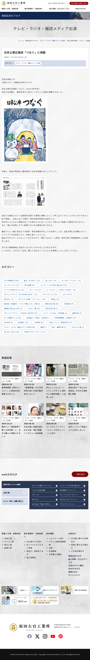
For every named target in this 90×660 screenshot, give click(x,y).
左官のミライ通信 (75, 565)
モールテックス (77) (11, 285)
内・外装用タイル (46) (12, 318)
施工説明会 (31, 557)
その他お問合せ (77, 551)
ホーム (21, 41)
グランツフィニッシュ (67, 504)
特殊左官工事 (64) (52, 304)
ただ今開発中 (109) (11, 280)
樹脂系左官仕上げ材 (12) (13, 308)
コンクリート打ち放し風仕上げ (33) (53, 285)
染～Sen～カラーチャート (68, 499)
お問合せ (72, 533)
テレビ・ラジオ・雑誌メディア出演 (52, 41)
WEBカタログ (74, 568)
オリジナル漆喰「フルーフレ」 (42, 485)
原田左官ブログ (75, 556)
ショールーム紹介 (56, 538)
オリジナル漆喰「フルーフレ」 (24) (32, 299)
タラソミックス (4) (50, 294)
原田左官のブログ (31, 41)
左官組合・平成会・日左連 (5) (37, 318)
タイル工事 (9, 541)
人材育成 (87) (39, 322)
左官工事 (8, 538)
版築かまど (73, 571)
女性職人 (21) (23, 322)
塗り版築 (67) (30, 285)
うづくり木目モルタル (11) (14, 290)
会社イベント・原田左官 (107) (60, 322)
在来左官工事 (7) (51, 308)
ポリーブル (35, 495)
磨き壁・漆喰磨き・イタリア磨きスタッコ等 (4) (22, 304)
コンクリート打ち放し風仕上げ (70, 485)
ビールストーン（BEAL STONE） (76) (61, 290)
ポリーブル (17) (36, 290)
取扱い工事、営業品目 (11, 533)
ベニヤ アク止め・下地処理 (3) (55, 313)
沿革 (51, 548)
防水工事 (8, 544)
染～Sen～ (35, 499)
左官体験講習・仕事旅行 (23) (65, 318)
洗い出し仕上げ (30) (11, 332)
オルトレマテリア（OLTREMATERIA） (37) (21, 294)
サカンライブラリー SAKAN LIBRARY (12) (21, 313)
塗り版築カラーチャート (68, 490)
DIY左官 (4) (8, 322)
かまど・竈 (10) (34, 308)
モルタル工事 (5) (77, 327)
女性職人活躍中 (55, 554)
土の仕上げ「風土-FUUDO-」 (41, 504)
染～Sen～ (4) (50, 280)
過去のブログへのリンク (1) (35, 332)
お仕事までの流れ (34, 541)
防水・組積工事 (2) (59, 327)
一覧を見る (80, 474)
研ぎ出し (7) (8, 299)
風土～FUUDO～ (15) (32, 280)
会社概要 (50, 533)
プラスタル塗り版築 (38, 490)
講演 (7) (44, 327)
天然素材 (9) (69, 304)
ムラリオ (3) (67, 294)
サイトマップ (74, 575)
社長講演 (52, 551)
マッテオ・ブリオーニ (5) (71, 280)
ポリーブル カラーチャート (69, 495)
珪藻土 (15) (55, 299)
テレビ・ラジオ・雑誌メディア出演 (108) (19, 327)
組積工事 (8, 548)
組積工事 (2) (77, 313)
